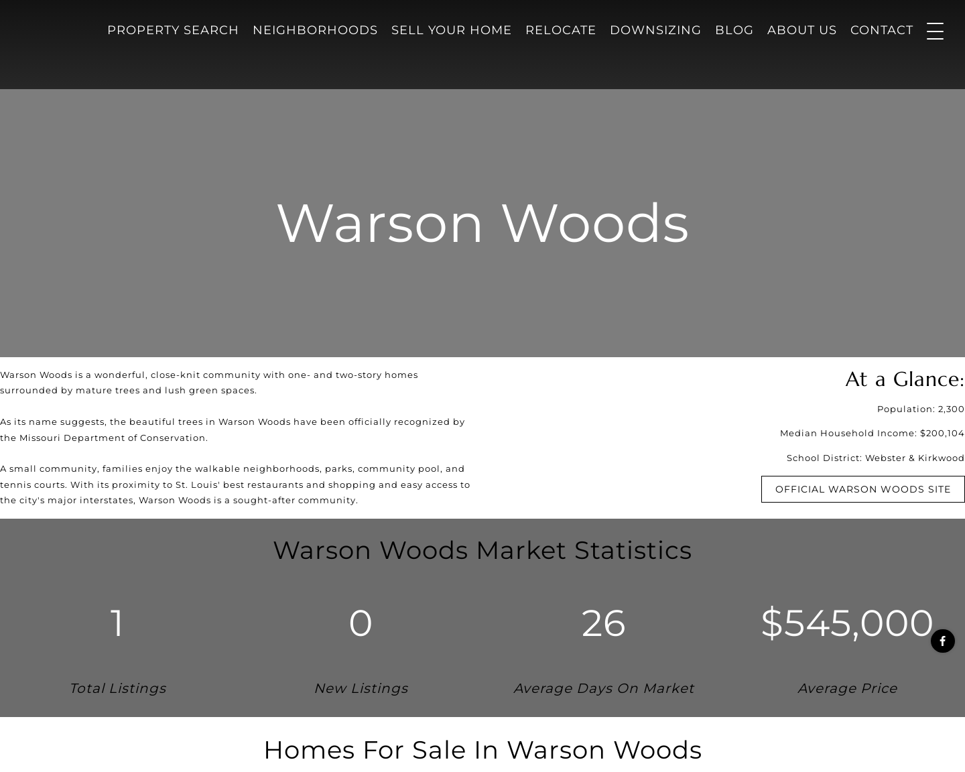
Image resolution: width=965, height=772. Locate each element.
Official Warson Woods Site (863, 489)
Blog (734, 30)
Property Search (173, 30)
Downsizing (656, 30)
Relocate (560, 30)
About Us (802, 30)
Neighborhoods (315, 30)
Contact (881, 30)
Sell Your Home (451, 30)
